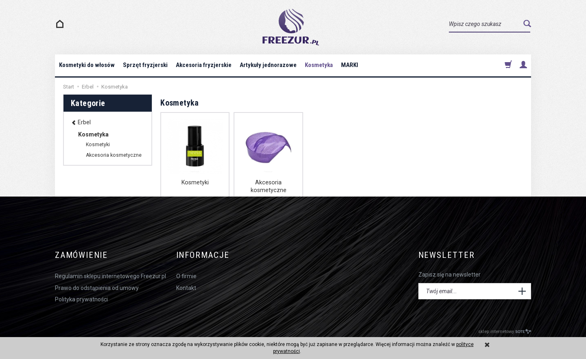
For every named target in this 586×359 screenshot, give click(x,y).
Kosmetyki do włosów (87, 65)
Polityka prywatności (81, 298)
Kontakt (186, 287)
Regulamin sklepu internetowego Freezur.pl (110, 275)
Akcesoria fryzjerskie (204, 65)
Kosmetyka (319, 65)
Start (68, 87)
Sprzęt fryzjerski (145, 65)
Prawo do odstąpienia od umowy (97, 287)
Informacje (203, 255)
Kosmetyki (194, 182)
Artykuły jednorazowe (268, 65)
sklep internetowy (504, 331)
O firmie (186, 275)
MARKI (349, 65)
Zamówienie (81, 255)
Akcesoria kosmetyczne (268, 186)
